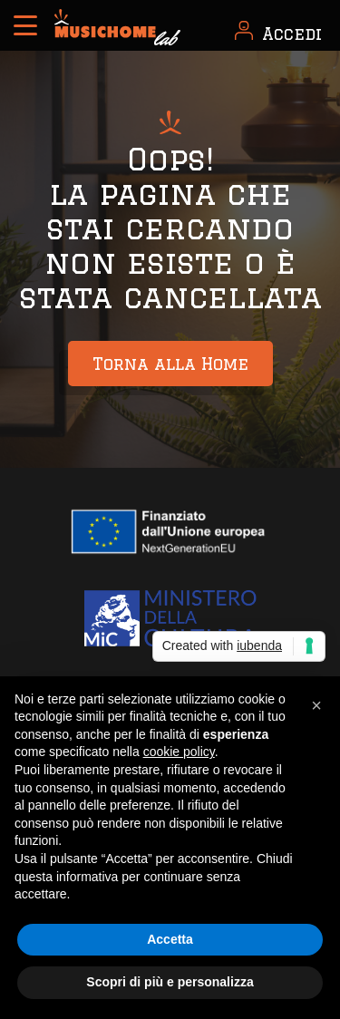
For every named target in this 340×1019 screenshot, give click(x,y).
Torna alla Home (170, 363)
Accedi (292, 33)
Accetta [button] (170, 939)
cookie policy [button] (179, 751)
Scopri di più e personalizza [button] (169, 982)
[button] (316, 705)
